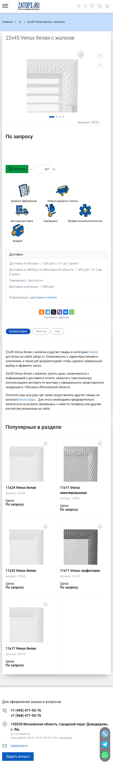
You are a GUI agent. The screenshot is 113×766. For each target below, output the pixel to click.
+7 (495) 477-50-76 (26, 710)
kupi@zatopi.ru (19, 745)
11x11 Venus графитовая (80, 571)
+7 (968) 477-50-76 (26, 716)
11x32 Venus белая (21, 571)
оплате (52, 297)
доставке (37, 297)
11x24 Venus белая (21, 488)
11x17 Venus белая (21, 648)
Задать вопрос (18, 756)
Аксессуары (27, 399)
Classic (93, 352)
